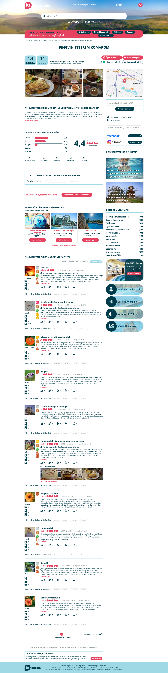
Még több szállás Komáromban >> (64, 245)
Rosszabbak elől (96, 262)
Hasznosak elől (73, 262)
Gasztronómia (113, 242)
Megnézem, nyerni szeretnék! (76, 195)
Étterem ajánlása (69, 668)
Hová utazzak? (128, 190)
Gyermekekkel (134, 166)
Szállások (125, 166)
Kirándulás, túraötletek (114, 190)
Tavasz (130, 32)
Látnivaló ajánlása (83, 668)
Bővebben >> (45, 283)
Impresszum (117, 670)
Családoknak (106, 35)
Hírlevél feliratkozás (104, 670)
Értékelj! (75, 22)
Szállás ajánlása (55, 668)
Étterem (94, 668)
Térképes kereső (92, 22)
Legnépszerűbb (119, 167)
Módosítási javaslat (133, 127)
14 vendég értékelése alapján (42, 132)
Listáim (93, 4)
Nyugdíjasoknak (101, 32)
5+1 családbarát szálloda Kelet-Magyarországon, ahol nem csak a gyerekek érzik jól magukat (124, 173)
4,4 (79, 143)
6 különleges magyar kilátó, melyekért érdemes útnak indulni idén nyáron (121, 197)
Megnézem (37, 240)
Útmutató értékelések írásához (84, 670)
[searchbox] (84, 16)
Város (116, 668)
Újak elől (63, 262)
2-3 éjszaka (84, 32)
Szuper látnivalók (114, 220)
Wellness (117, 32)
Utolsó (98, 634)
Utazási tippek (113, 252)
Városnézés (111, 236)
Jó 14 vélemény (92, 143)
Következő (88, 634)
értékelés (42, 60)
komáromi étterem (60, 64)
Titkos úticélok (113, 246)
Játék (74, 4)
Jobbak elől (85, 262)
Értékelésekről (67, 670)
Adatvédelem (55, 670)
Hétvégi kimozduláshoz (129, 188)
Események (111, 249)
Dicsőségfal (83, 4)
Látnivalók (109, 668)
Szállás (101, 668)
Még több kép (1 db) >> (48, 481)
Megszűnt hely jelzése (115, 127)
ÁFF (47, 670)
